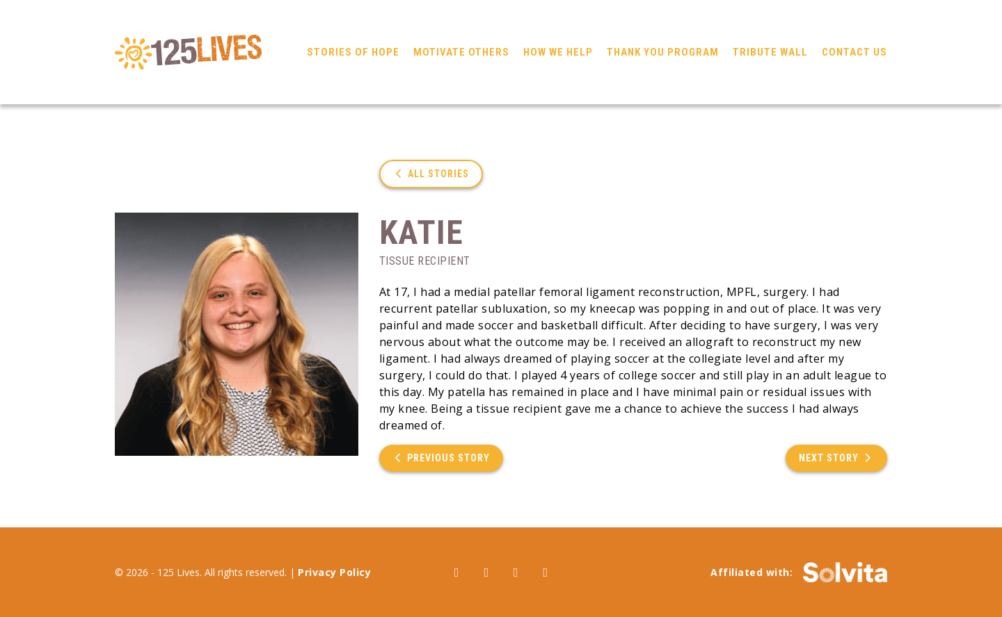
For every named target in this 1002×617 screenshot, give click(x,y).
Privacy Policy (334, 572)
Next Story (836, 457)
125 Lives (188, 52)
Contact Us (854, 52)
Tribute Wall (770, 52)
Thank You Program (663, 52)
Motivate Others (461, 52)
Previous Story (441, 457)
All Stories (431, 173)
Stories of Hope (353, 52)
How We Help (558, 52)
